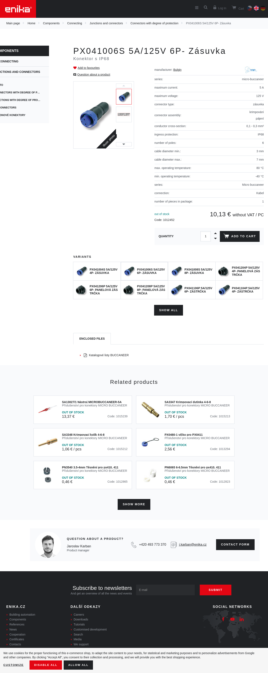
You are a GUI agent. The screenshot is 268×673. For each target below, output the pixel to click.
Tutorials (79, 623)
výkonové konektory (23, 115)
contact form (235, 543)
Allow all (80, 665)
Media (78, 638)
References (16, 623)
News (13, 628)
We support (81, 643)
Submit (217, 588)
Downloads (81, 618)
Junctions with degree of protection (35, 100)
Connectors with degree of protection (154, 23)
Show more (134, 503)
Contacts (15, 643)
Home (31, 23)
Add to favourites (89, 68)
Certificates (16, 638)
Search (78, 633)
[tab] (92, 338)
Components (51, 23)
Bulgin (177, 69)
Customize (13, 665)
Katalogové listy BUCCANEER (106, 354)
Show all (168, 309)
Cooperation (17, 633)
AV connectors (19, 107)
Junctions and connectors (106, 23)
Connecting (74, 23)
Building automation (22, 613)
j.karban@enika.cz (193, 543)
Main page (13, 23)
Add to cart (239, 237)
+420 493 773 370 (152, 543)
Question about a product (93, 74)
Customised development (90, 628)
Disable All (47, 665)
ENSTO (12, 85)
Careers (79, 613)
